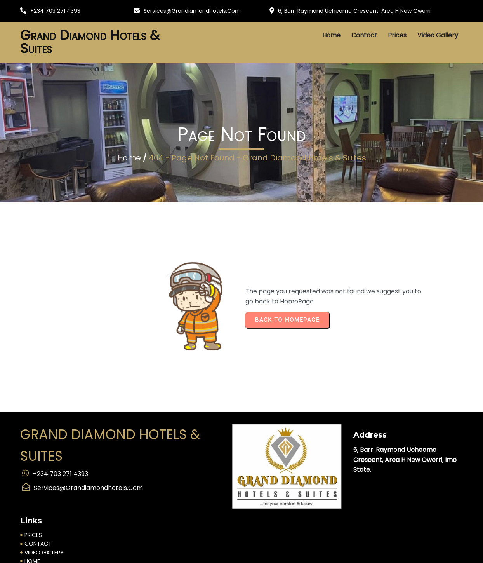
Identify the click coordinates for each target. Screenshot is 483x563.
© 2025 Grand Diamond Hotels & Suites (241, 544)
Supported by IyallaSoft (42, 554)
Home (129, 167)
